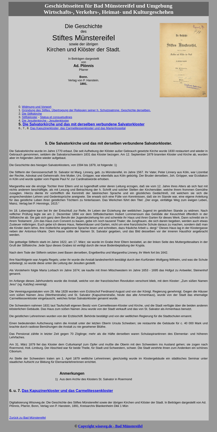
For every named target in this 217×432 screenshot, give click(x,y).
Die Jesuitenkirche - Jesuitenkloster (45, 120)
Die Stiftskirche (32, 113)
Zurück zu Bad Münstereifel (27, 417)
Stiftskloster (29, 117)
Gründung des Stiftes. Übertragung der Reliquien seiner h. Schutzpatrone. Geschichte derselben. (86, 110)
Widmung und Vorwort (36, 106)
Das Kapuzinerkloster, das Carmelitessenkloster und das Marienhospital (78, 128)
